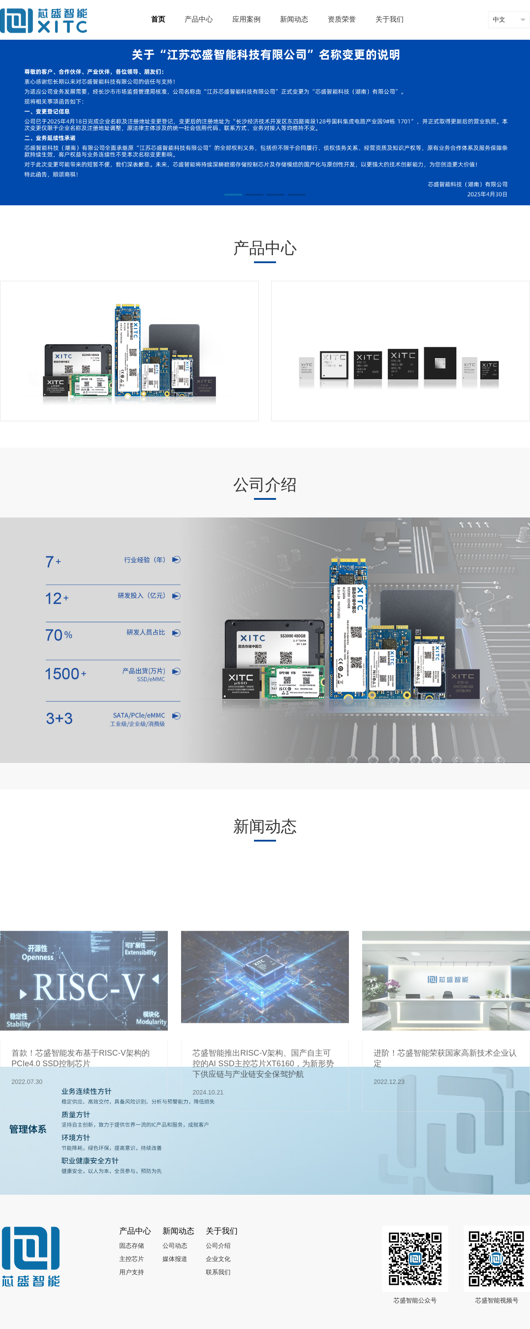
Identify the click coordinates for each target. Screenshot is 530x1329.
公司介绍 (218, 1246)
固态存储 (131, 1246)
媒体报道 (175, 1259)
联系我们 (218, 1272)
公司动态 (175, 1246)
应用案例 (246, 19)
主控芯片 (131, 1259)
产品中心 (199, 19)
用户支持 (131, 1272)
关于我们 (389, 19)
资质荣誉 (342, 19)
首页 (158, 19)
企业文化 (218, 1259)
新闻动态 (294, 19)
